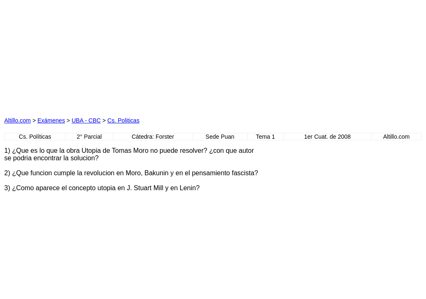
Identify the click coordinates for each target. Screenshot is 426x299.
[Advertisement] (129, 56)
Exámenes (51, 120)
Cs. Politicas (123, 120)
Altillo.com (17, 120)
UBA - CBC (86, 120)
